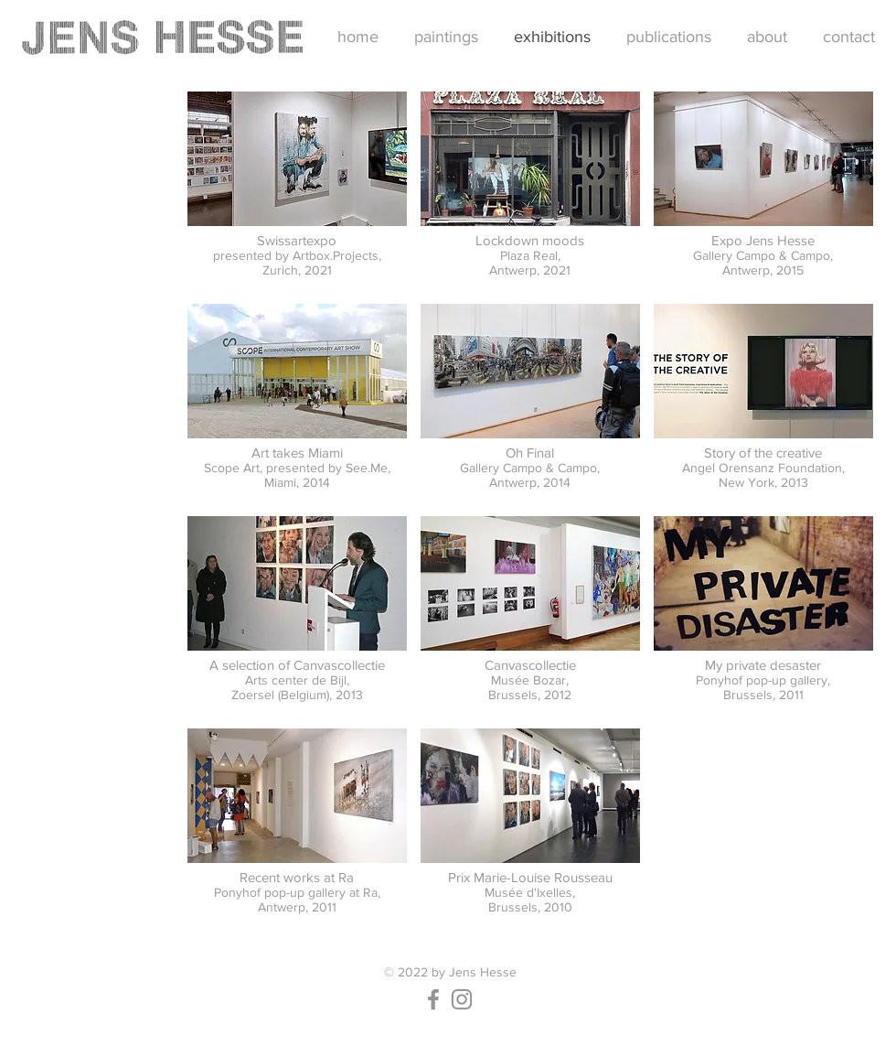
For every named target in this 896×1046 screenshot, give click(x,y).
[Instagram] (461, 999)
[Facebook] (433, 999)
